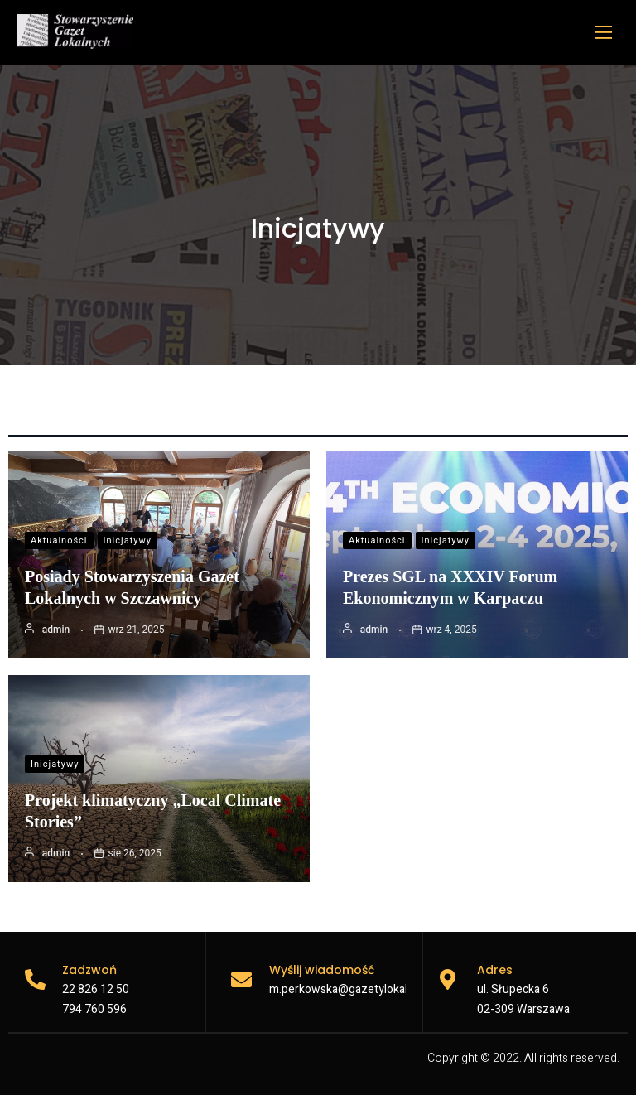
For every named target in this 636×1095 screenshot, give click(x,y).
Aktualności (59, 540)
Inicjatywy (128, 540)
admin (56, 629)
